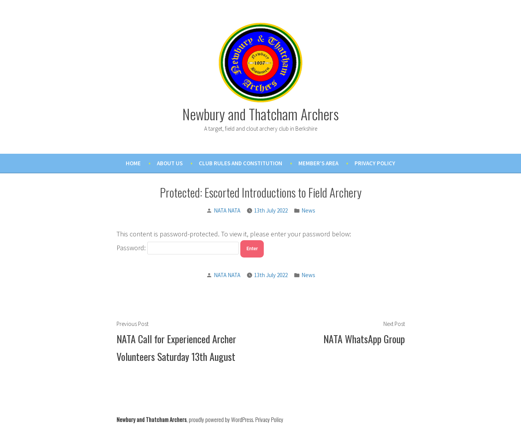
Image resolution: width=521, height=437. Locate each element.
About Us (170, 163)
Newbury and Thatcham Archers (260, 114)
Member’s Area (318, 163)
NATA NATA (227, 210)
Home (133, 163)
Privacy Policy (375, 163)
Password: (178, 247)
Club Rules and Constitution (240, 163)
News (308, 210)
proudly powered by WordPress (221, 419)
